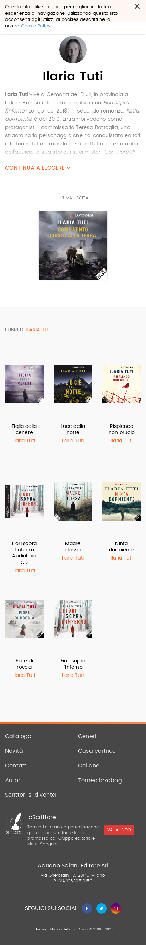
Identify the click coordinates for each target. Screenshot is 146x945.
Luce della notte (73, 429)
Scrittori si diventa (30, 795)
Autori (13, 780)
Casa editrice (97, 751)
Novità (14, 751)
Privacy (41, 929)
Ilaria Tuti (24, 440)
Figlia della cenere (24, 429)
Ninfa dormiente (121, 546)
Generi (87, 736)
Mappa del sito (62, 929)
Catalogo (18, 736)
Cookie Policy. (36, 26)
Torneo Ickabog (100, 780)
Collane (88, 766)
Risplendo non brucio (122, 429)
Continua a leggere (37, 168)
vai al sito (119, 830)
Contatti (16, 766)
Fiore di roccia (24, 664)
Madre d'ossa (73, 546)
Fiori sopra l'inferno (73, 664)
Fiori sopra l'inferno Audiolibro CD (24, 553)
